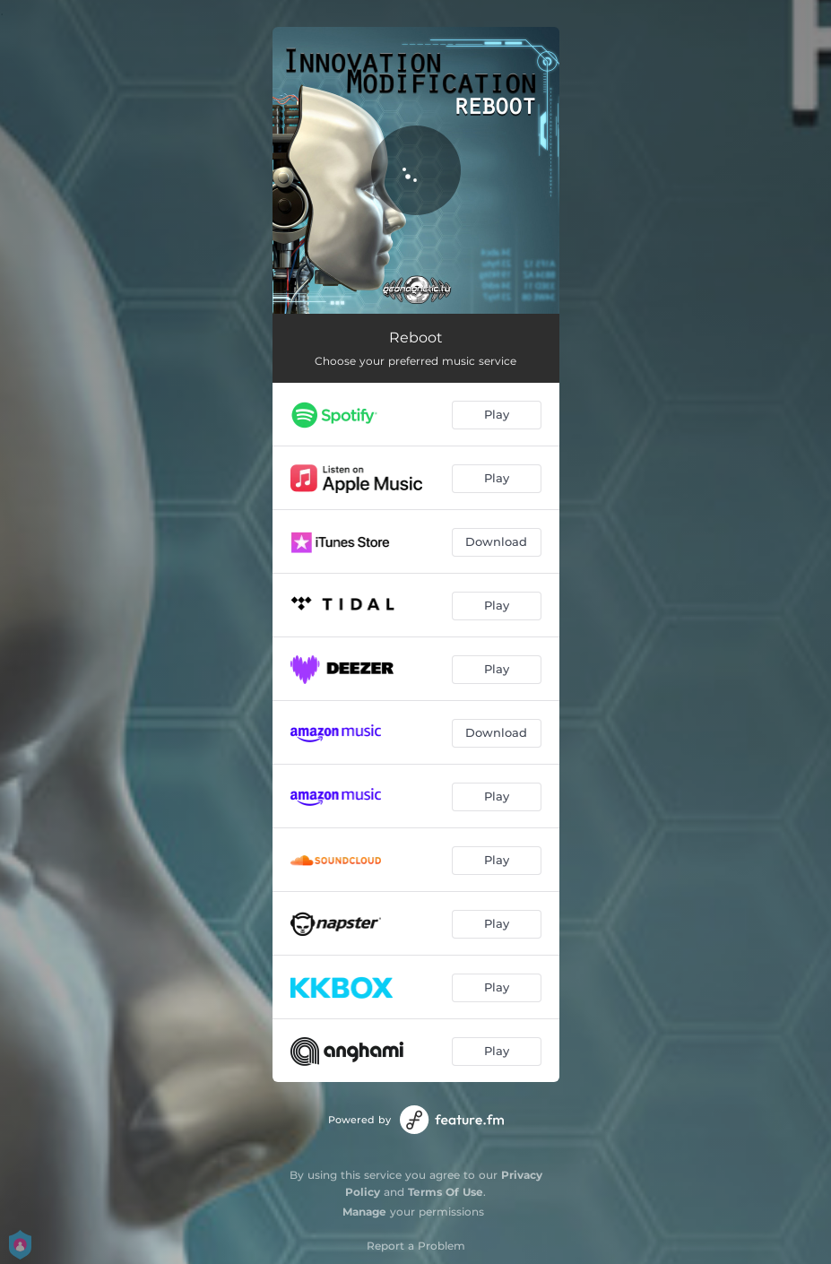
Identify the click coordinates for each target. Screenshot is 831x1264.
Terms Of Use (445, 1192)
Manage (364, 1211)
